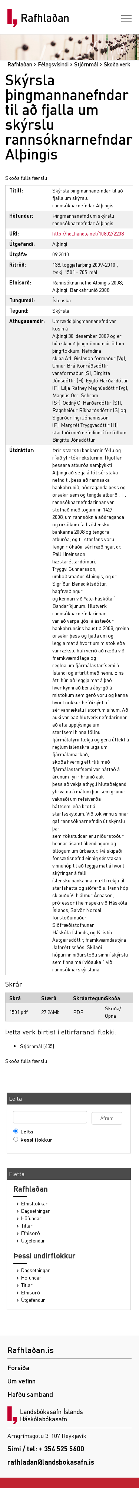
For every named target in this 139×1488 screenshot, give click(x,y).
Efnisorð (30, 1233)
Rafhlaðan (44, 17)
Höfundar (31, 1218)
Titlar (27, 1225)
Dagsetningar (35, 1211)
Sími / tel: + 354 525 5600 (45, 1448)
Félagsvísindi (53, 64)
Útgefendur (33, 1240)
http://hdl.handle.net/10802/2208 (88, 233)
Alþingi (59, 243)
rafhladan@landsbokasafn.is (50, 1462)
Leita (25, 1131)
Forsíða (18, 1367)
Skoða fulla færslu (26, 177)
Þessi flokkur (34, 1139)
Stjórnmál (86, 64)
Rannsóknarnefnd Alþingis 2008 (87, 282)
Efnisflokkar (34, 1203)
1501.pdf (18, 1011)
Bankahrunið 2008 (89, 289)
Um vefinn (21, 1380)
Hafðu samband (30, 1394)
